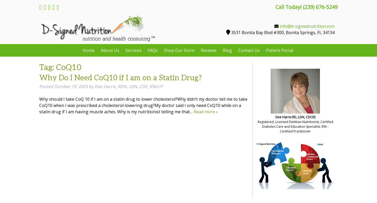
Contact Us (249, 50)
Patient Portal (279, 50)
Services (133, 50)
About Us (110, 50)
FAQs (153, 50)
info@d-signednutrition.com (307, 26)
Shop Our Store (179, 50)
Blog (227, 50)
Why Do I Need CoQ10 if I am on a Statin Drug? (120, 78)
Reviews (209, 50)
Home (89, 50)
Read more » (206, 112)
